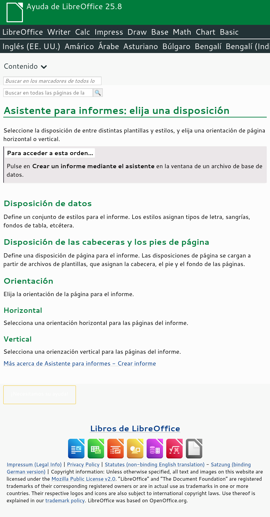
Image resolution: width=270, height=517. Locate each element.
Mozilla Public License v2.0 (83, 478)
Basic (229, 31)
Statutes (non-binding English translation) (154, 464)
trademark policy (65, 500)
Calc (82, 31)
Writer (58, 31)
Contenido (20, 66)
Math (181, 31)
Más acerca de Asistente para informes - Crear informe (79, 363)
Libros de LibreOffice (135, 428)
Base (160, 31)
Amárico (79, 46)
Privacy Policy (83, 464)
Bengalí (207, 46)
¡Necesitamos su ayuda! (39, 393)
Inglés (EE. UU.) (31, 46)
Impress (108, 31)
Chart (205, 31)
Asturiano (140, 46)
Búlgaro (176, 46)
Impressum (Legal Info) (34, 464)
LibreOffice (22, 31)
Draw (137, 31)
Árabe (108, 46)
